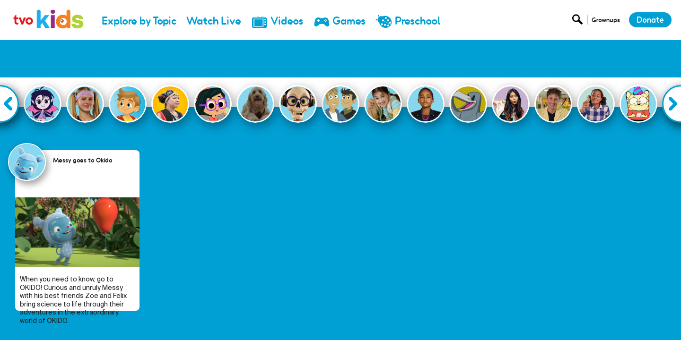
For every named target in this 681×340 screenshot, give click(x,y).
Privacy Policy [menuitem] (580, 319)
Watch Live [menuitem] (213, 21)
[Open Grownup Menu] (605, 22)
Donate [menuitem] (496, 319)
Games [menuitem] (349, 21)
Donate (650, 20)
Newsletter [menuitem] (534, 319)
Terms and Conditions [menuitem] (641, 319)
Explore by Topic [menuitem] (139, 21)
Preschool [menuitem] (417, 21)
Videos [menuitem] (287, 21)
